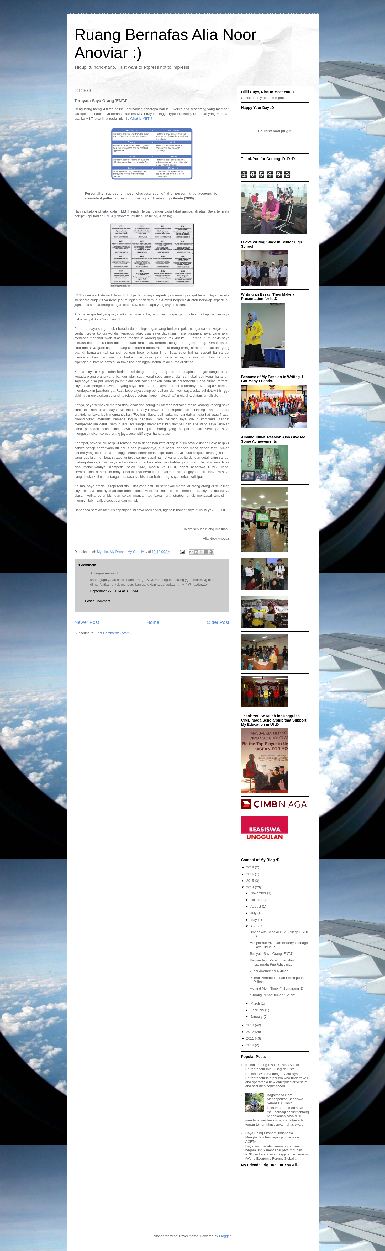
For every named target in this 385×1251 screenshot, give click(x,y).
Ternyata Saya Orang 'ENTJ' (271, 954)
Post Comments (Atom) (113, 633)
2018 (250, 867)
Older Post (218, 622)
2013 (250, 1025)
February (257, 1010)
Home (152, 622)
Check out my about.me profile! (264, 98)
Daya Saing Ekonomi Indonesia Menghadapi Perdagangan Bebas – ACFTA (272, 1137)
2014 (250, 887)
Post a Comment (97, 601)
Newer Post (87, 622)
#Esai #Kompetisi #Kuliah (269, 971)
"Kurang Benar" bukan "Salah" (273, 995)
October (256, 900)
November (258, 893)
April (254, 926)
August (256, 906)
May (254, 920)
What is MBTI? (141, 118)
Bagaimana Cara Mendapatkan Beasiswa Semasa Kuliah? (285, 1099)
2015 (250, 881)
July (253, 913)
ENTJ (108, 216)
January (256, 1017)
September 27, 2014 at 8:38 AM (114, 591)
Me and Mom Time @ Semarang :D (276, 988)
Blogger (225, 1236)
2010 (250, 1045)
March (255, 1003)
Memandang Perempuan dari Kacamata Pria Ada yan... (272, 962)
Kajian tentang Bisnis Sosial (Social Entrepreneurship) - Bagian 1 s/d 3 (272, 1067)
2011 (250, 1038)
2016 (250, 874)
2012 (250, 1032)
